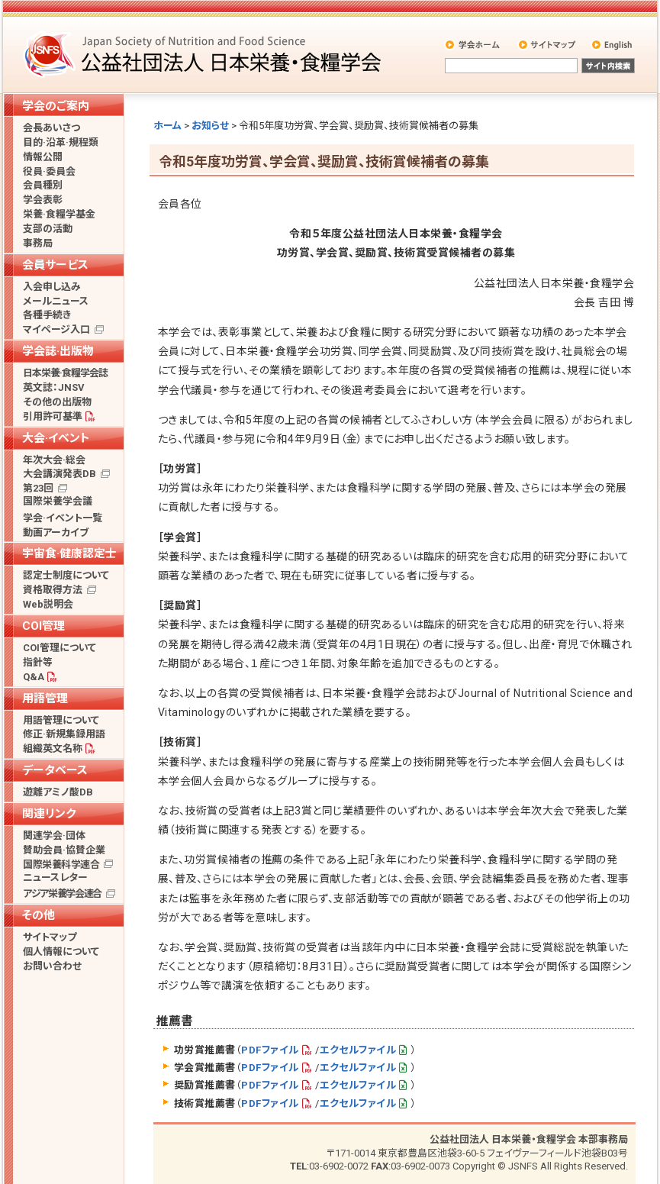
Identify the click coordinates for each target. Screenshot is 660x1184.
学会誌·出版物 (58, 351)
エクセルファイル (358, 1050)
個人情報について (61, 951)
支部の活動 (47, 228)
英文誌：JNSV (54, 387)
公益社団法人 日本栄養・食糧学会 (204, 53)
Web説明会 (48, 604)
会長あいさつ (51, 128)
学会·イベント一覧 (62, 518)
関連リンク (49, 814)
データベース (55, 770)
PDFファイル (269, 1050)
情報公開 (43, 157)
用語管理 (45, 698)
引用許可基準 (52, 416)
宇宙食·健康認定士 (69, 553)
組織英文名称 (52, 748)
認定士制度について (66, 575)
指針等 (38, 662)
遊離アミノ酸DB (58, 792)
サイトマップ (548, 44)
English (613, 44)
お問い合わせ (52, 966)
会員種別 (43, 185)
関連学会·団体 (54, 835)
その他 (38, 915)
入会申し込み (52, 286)
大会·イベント (56, 438)
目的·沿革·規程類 (60, 142)
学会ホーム (473, 44)
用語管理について (61, 720)
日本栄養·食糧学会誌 (65, 373)
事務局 (38, 243)
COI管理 (43, 626)
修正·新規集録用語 (64, 734)
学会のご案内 (55, 106)
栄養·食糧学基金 (59, 214)
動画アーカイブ (56, 532)
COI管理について (59, 647)
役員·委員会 (49, 171)
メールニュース (56, 301)
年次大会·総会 (54, 460)
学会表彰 (43, 199)
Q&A (33, 676)
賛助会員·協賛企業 (64, 850)
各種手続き (47, 315)
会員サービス (55, 265)
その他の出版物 (57, 402)
